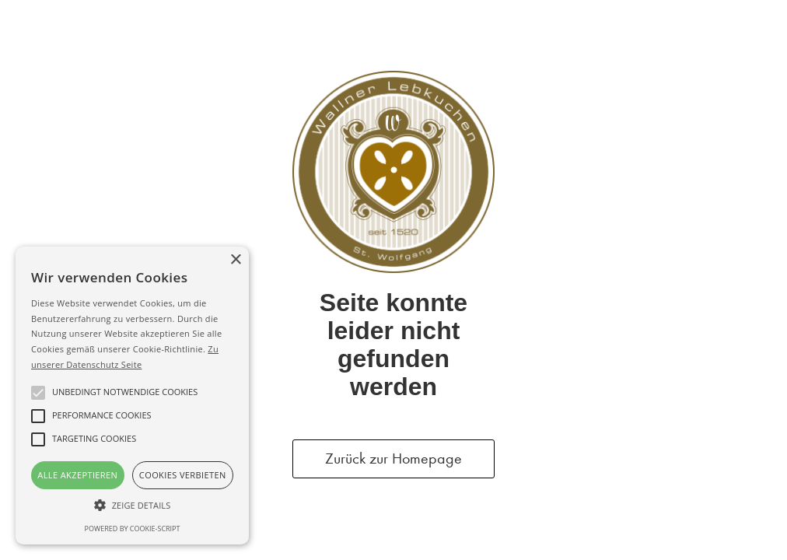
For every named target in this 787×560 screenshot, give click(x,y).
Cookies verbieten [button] (182, 475)
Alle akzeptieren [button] (77, 475)
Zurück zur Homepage (393, 458)
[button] (132, 505)
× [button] (235, 260)
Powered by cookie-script (132, 528)
